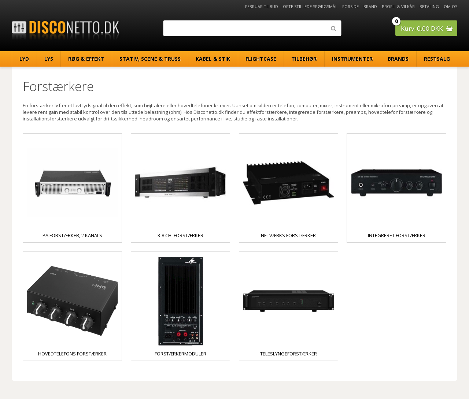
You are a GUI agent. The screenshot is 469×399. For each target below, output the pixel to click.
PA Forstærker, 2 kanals (72, 235)
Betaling (429, 6)
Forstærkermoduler (180, 353)
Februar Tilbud (261, 6)
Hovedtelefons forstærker (72, 353)
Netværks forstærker (288, 235)
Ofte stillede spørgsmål (310, 6)
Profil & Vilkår (398, 6)
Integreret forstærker (396, 235)
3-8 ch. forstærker (180, 235)
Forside (350, 6)
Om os (450, 6)
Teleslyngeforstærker (288, 353)
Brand (370, 6)
